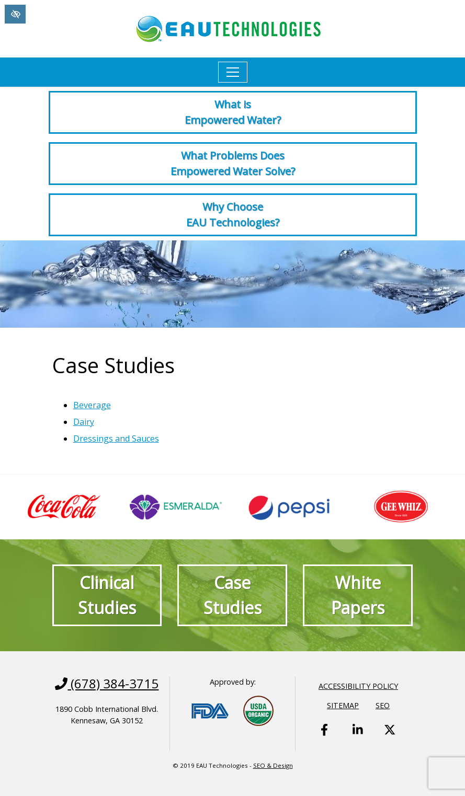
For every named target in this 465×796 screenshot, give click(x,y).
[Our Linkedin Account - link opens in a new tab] (358, 738)
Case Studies (232, 595)
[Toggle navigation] (232, 72)
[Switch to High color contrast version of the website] (15, 14)
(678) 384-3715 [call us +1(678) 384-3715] (106, 683)
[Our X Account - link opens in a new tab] (390, 738)
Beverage (92, 405)
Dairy (83, 422)
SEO (383, 705)
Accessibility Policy (358, 686)
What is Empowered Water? (233, 112)
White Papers (357, 595)
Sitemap (343, 705)
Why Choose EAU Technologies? (232, 214)
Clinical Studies (107, 595)
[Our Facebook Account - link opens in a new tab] (326, 738)
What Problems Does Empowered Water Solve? (233, 163)
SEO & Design (273, 765)
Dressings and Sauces (116, 438)
